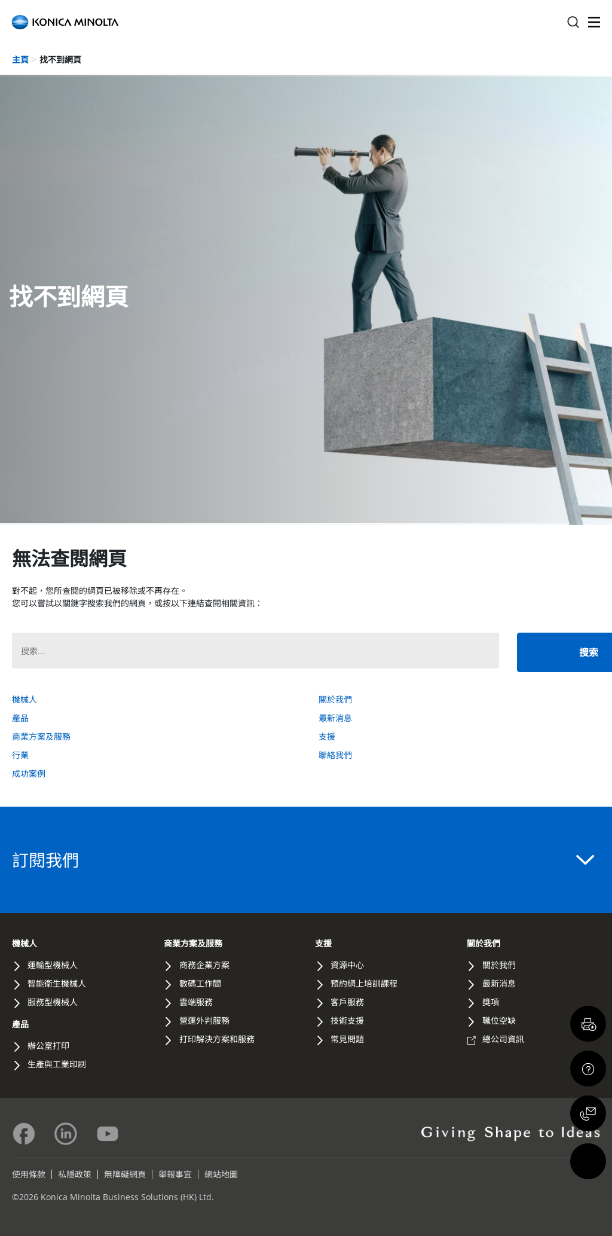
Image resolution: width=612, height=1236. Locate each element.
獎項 (490, 1002)
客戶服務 (347, 1002)
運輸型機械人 (52, 965)
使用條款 (28, 1174)
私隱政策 (74, 1174)
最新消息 (335, 718)
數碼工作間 (200, 983)
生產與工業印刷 (56, 1064)
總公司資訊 (503, 1039)
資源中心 (347, 965)
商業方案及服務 (41, 736)
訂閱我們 (303, 860)
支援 (327, 736)
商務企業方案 (204, 965)
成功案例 (28, 773)
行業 (20, 755)
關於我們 (335, 699)
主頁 (20, 59)
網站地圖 (221, 1174)
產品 (20, 718)
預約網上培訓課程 (364, 983)
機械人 (24, 699)
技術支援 (347, 1020)
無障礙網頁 (125, 1174)
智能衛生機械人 (56, 983)
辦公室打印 (48, 1045)
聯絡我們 (335, 755)
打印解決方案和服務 (217, 1039)
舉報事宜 (175, 1174)
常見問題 (347, 1039)
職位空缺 (499, 1020)
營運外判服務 (204, 1020)
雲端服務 (196, 1002)
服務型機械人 (52, 1002)
